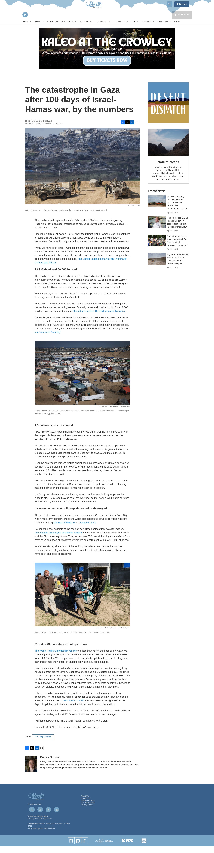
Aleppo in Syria (88, 529)
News (25, 28)
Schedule (53, 28)
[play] (25, 21)
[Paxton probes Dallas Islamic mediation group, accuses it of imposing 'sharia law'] (157, 229)
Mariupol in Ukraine (64, 529)
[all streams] (182, 21)
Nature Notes (168, 169)
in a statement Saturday (47, 339)
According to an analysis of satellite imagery (58, 539)
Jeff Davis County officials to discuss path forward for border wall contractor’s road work (178, 209)
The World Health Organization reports (56, 657)
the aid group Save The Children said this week (99, 318)
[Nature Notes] (168, 149)
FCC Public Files (88, 809)
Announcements (88, 807)
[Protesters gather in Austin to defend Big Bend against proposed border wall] (157, 247)
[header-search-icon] (171, 7)
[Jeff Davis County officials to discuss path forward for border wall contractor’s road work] (157, 208)
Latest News (156, 197)
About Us (162, 28)
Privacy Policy (87, 812)
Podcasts (85, 28)
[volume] (32, 21)
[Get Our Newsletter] (168, 109)
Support (146, 28)
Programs (67, 28)
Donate (184, 7)
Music (38, 28)
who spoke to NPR (73, 707)
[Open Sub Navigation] (31, 28)
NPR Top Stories (43, 744)
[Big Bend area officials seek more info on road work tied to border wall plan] (157, 266)
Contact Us (85, 805)
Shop (177, 28)
